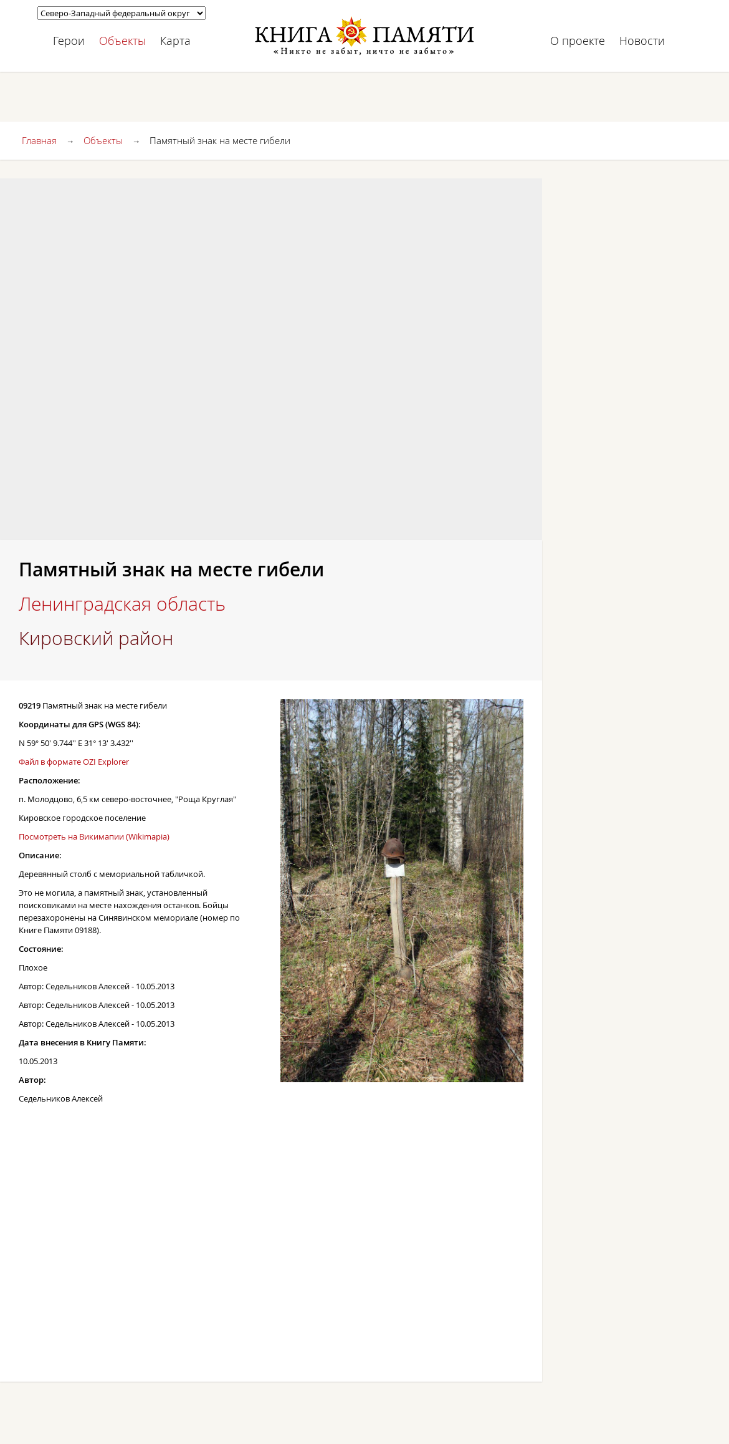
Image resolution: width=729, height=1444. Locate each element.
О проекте (577, 40)
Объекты (122, 40)
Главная (39, 140)
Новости (642, 40)
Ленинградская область (122, 603)
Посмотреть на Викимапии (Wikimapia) (94, 836)
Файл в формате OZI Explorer (74, 761)
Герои (69, 40)
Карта (175, 40)
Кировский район (96, 638)
